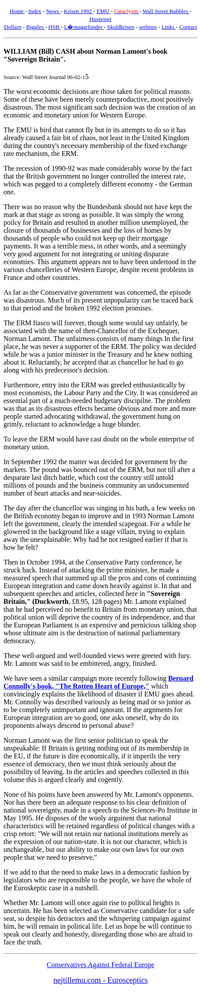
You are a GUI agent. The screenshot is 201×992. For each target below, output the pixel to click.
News (53, 11)
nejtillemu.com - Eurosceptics (100, 980)
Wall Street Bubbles (166, 11)
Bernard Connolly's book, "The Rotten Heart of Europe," (99, 682)
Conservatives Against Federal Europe (101, 964)
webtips (148, 27)
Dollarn (12, 27)
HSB (54, 27)
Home (17, 11)
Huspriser (100, 19)
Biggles (35, 27)
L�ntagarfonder (84, 27)
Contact (188, 27)
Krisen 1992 (78, 11)
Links (169, 27)
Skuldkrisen (120, 27)
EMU (103, 11)
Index (35, 11)
